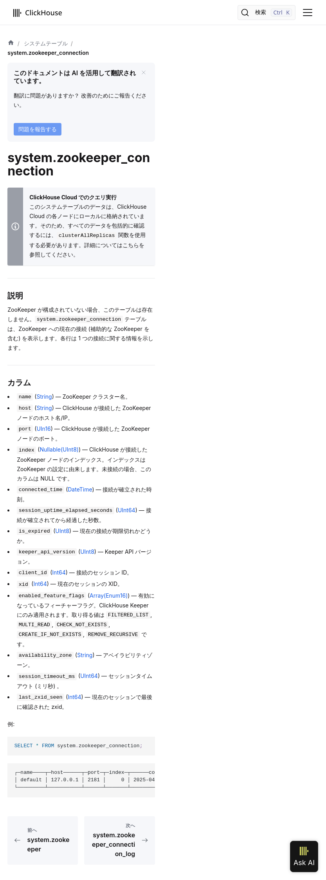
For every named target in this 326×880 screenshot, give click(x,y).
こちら (130, 245)
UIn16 (43, 428)
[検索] (266, 12)
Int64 (58, 572)
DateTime (80, 489)
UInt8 (62, 531)
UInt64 (126, 510)
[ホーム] (10, 43)
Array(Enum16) (109, 595)
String (44, 396)
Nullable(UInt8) (59, 449)
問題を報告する (37, 129)
